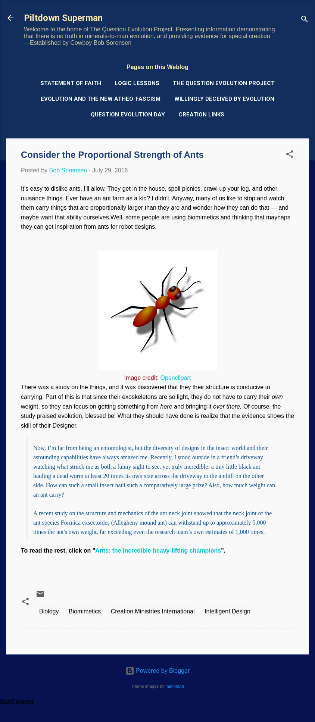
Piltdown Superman (63, 18)
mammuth (174, 686)
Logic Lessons (137, 83)
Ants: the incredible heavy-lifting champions (158, 550)
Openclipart (175, 378)
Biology (49, 611)
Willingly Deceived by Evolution (224, 99)
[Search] (304, 20)
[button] (289, 155)
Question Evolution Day (128, 114)
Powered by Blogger (157, 671)
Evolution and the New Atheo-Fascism (100, 99)
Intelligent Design (227, 611)
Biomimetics (85, 611)
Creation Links (201, 114)
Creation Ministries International (153, 611)
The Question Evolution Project (224, 83)
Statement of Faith (70, 83)
